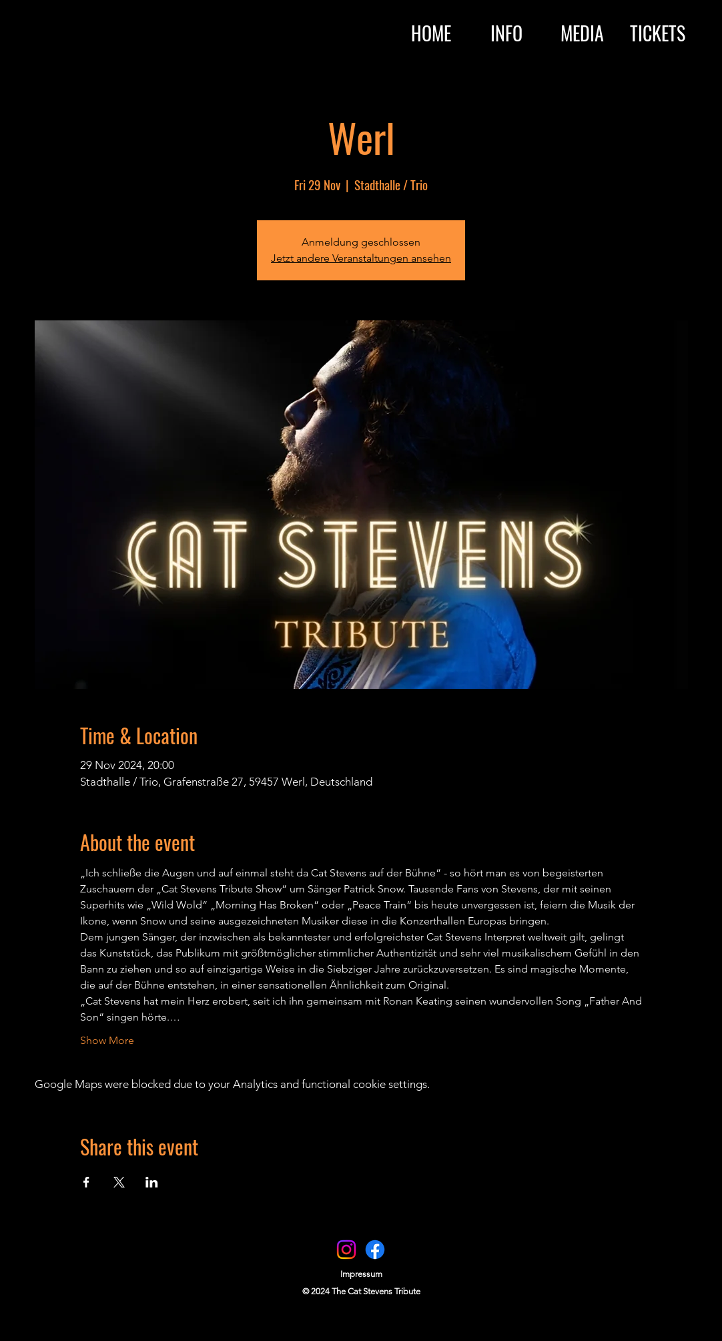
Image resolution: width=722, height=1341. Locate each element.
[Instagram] (346, 1249)
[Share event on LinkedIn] (151, 1182)
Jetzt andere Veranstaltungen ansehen (361, 258)
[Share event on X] (119, 1182)
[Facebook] (375, 1249)
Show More (107, 1040)
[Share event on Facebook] (86, 1182)
